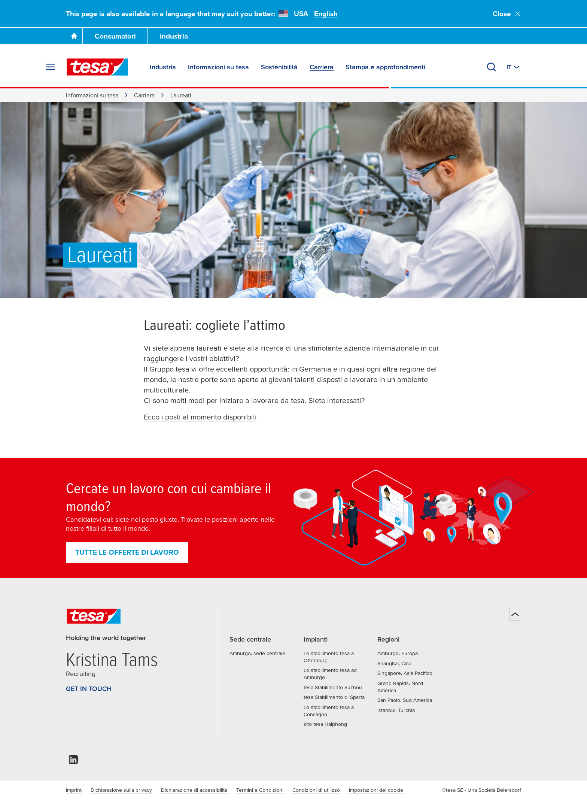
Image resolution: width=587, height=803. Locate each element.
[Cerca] (492, 67)
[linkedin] (73, 762)
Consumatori (115, 36)
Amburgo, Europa (397, 653)
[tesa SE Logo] (97, 67)
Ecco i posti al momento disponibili (200, 417)
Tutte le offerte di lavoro (127, 552)
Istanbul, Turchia (396, 710)
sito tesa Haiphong (325, 724)
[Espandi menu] (50, 67)
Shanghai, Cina (394, 663)
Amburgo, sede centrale (257, 653)
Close (507, 14)
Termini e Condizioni (259, 790)
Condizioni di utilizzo (316, 790)
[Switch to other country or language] (514, 67)
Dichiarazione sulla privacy (121, 790)
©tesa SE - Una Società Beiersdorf (481, 790)
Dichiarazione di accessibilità (194, 790)
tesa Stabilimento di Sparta (334, 697)
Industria (174, 36)
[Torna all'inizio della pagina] (515, 614)
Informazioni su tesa (92, 95)
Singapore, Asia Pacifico (404, 673)
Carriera (144, 95)
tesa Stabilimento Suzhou (333, 687)
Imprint (74, 790)
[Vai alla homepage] (74, 36)
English (326, 14)
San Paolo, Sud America (404, 700)
